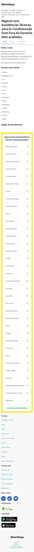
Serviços (12, 41)
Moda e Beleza (5, 447)
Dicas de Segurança (7, 484)
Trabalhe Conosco (7, 474)
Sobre (5, 41)
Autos (3, 429)
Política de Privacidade (16, 547)
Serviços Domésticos (7, 461)
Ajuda (16, 544)
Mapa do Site (5, 488)
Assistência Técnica (15, 10)
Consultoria (5, 434)
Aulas (3, 424)
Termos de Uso (16, 546)
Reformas (4, 452)
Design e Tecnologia (7, 438)
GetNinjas (4, 10)
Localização (21, 41)
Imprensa (16, 542)
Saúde (3, 456)
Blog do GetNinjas (7, 479)
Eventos (4, 443)
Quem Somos (5, 470)
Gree (13, 12)
